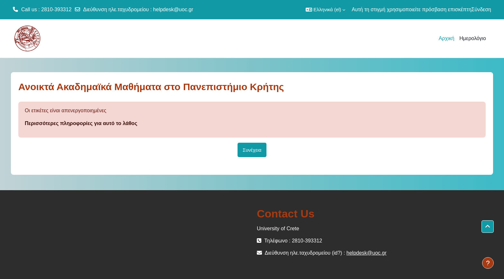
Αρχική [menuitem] (447, 38)
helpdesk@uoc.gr (173, 9)
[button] (325, 9)
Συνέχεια (252, 150)
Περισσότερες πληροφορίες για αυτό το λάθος (81, 123)
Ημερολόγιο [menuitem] (472, 38)
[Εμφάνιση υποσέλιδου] (488, 263)
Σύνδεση (481, 9)
